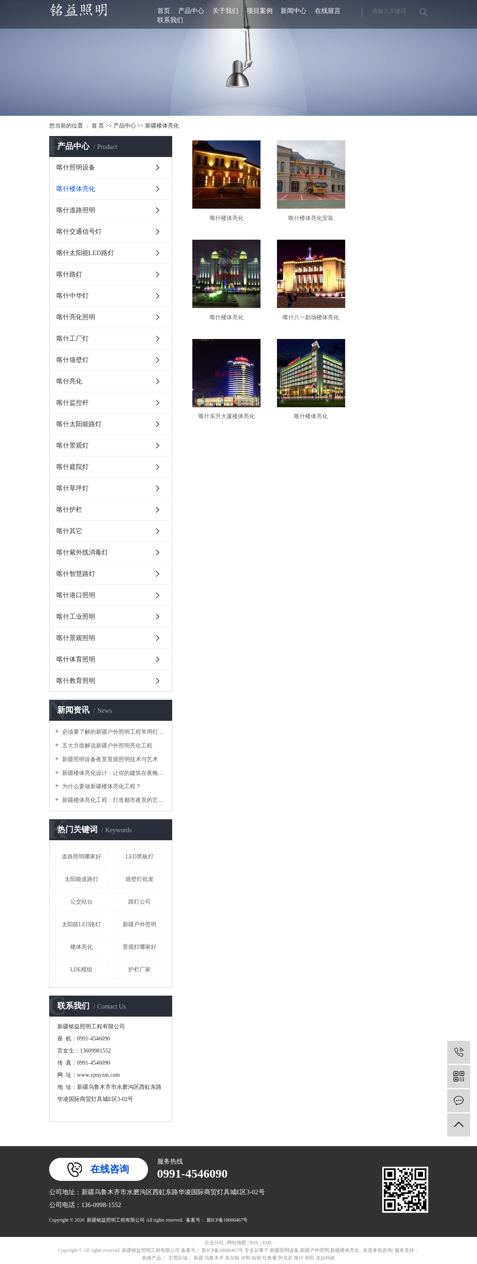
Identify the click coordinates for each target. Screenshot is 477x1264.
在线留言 (328, 10)
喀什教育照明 (75, 680)
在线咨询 (109, 1169)
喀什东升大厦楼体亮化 (308, 313)
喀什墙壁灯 (72, 359)
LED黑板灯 (140, 857)
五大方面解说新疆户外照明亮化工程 (107, 746)
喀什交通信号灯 (79, 231)
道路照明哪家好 (81, 857)
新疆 (199, 1258)
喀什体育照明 (75, 659)
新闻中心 (293, 10)
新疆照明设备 (284, 1250)
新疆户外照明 (139, 924)
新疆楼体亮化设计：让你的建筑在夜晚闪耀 (113, 773)
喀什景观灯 (72, 445)
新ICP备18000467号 (227, 1220)
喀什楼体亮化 (75, 188)
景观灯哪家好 (139, 947)
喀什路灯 (69, 274)
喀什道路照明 (75, 210)
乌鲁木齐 (214, 1258)
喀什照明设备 (75, 167)
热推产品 (151, 1258)
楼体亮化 (81, 947)
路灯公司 (139, 902)
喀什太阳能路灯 (79, 424)
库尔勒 (233, 1258)
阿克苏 (286, 1258)
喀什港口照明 (75, 595)
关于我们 (225, 10)
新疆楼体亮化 (162, 126)
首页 (163, 10)
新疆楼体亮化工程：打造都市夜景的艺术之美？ (113, 800)
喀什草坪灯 (72, 488)
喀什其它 (69, 530)
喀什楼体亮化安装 (308, 216)
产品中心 (191, 10)
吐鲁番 (270, 1258)
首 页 (98, 126)
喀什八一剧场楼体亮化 (225, 313)
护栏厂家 (139, 970)
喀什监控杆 (72, 402)
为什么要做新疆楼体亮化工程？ (101, 786)
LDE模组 (81, 970)
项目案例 (260, 10)
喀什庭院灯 (72, 466)
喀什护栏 (69, 509)
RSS (254, 1242)
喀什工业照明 (75, 616)
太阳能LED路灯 (81, 924)
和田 (310, 1258)
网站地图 (237, 1242)
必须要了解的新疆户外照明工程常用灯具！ (113, 732)
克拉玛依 (325, 1258)
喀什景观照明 (75, 637)
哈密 (257, 1258)
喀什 (299, 1258)
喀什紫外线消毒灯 (82, 552)
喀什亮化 (69, 381)
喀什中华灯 (72, 295)
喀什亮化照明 (75, 317)
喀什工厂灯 (72, 338)
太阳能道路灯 (81, 879)
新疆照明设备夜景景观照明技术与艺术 (109, 759)
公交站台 (81, 902)
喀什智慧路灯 (75, 573)
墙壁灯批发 (139, 879)
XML (267, 1242)
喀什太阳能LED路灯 (85, 252)
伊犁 (246, 1258)
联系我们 (170, 20)
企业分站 (214, 1242)
